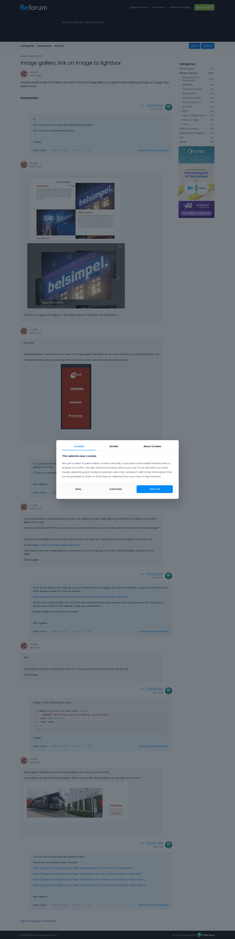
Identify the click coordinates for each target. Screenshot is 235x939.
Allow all (155, 489)
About (152, 446)
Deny (78, 489)
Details (114, 446)
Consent (79, 446)
